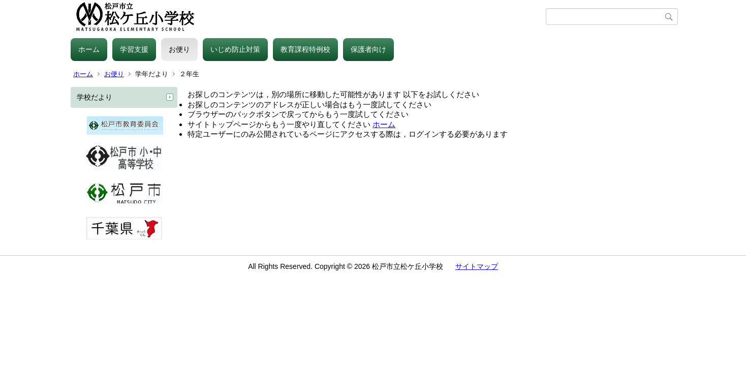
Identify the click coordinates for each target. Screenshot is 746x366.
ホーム (89, 49)
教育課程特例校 (305, 49)
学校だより (94, 97)
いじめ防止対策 (235, 49)
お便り (179, 49)
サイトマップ (476, 266)
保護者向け (368, 49)
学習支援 (134, 49)
